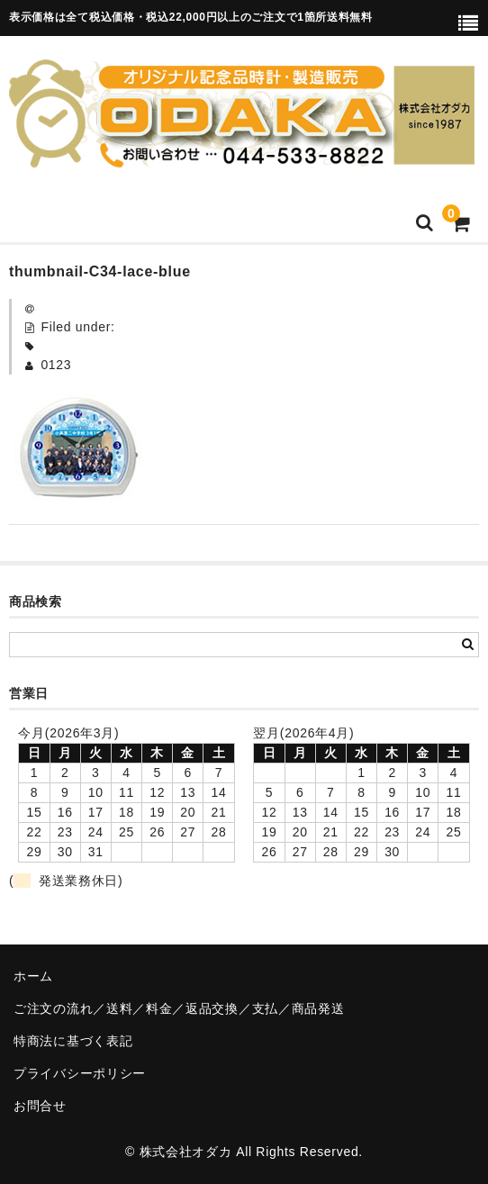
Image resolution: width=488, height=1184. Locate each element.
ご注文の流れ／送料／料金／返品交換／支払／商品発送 (179, 1008)
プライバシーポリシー (80, 1073)
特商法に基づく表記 (73, 1041)
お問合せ (40, 1105)
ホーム (33, 976)
